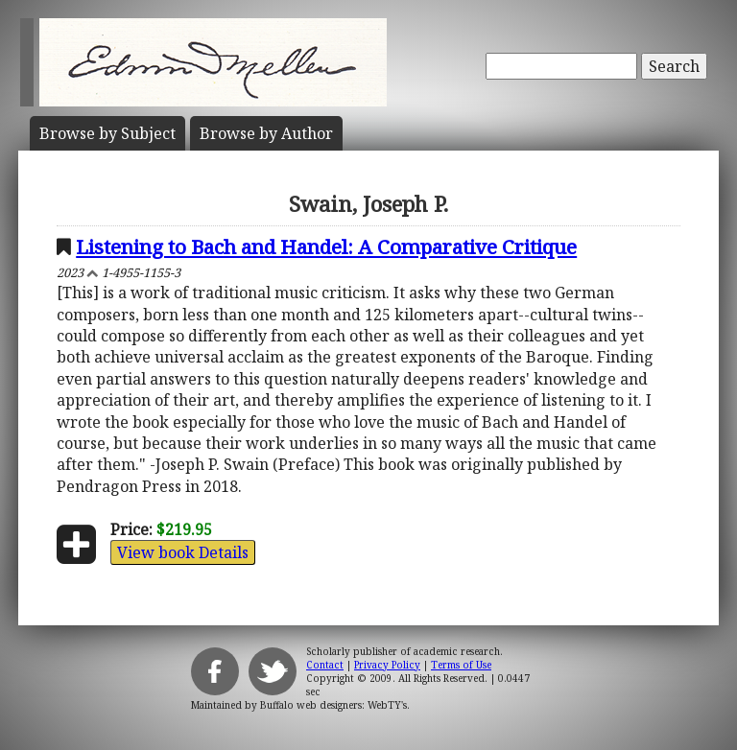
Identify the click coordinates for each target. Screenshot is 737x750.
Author (266, 133)
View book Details (183, 552)
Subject (107, 133)
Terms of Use (461, 664)
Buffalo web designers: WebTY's (333, 705)
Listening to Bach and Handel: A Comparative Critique (326, 246)
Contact (325, 664)
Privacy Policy (387, 664)
